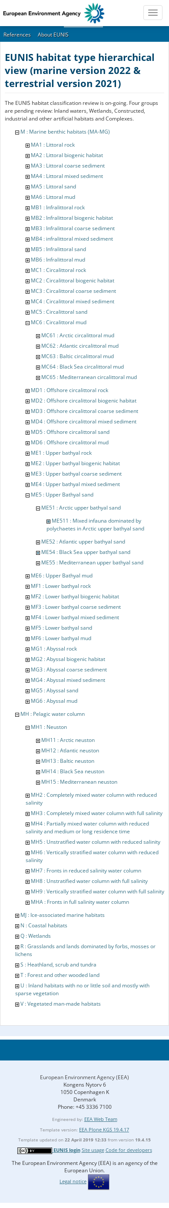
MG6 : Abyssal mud (54, 701)
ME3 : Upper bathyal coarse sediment (76, 473)
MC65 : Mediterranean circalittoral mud (89, 377)
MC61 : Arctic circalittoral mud (77, 335)
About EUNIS (53, 34)
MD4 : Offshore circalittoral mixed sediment (83, 421)
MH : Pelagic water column (52, 714)
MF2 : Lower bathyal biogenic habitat (75, 596)
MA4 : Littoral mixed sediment (67, 176)
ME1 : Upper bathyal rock (61, 452)
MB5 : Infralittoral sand (58, 249)
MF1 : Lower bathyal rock (61, 586)
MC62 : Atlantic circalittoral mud (80, 345)
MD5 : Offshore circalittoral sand (70, 432)
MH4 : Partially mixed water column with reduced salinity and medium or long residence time (87, 827)
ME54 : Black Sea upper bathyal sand (85, 552)
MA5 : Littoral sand (53, 186)
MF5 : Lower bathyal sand (61, 627)
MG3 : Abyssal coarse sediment (69, 669)
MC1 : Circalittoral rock (58, 270)
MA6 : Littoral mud (53, 197)
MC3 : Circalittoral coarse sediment (73, 291)
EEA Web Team (100, 1119)
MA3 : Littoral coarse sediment (68, 165)
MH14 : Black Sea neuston (72, 771)
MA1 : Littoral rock (53, 144)
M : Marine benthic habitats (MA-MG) (65, 131)
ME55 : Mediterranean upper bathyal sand (92, 562)
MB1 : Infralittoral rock (58, 207)
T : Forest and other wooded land (59, 975)
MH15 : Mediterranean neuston (79, 781)
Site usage (93, 1150)
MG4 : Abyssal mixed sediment (68, 680)
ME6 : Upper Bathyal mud (62, 575)
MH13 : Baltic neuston (67, 761)
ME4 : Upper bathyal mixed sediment (75, 484)
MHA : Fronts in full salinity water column (80, 902)
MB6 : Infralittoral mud (58, 259)
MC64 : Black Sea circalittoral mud (82, 366)
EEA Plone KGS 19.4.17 (104, 1129)
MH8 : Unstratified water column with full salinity (89, 881)
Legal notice (73, 1181)
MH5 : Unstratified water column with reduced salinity (95, 842)
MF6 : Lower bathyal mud (61, 638)
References (17, 34)
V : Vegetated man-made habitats (60, 1003)
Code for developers (129, 1150)
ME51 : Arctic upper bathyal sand (81, 507)
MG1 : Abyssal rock (54, 648)
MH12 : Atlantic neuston (70, 750)
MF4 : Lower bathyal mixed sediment (75, 617)
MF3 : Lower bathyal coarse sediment (76, 607)
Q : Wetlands (35, 936)
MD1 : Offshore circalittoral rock (69, 390)
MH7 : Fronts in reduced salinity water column (86, 870)
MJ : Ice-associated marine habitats (62, 915)
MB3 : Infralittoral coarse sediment (73, 228)
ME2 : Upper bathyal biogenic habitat (75, 463)
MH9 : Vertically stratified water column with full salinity (97, 891)
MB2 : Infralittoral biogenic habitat (72, 217)
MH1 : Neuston (49, 727)
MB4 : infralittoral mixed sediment (72, 238)
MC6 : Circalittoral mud (58, 322)
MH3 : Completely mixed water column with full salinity (96, 813)
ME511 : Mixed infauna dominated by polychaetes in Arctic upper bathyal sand (95, 524)
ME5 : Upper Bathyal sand (62, 494)
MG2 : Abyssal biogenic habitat (68, 659)
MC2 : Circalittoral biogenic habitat (72, 280)
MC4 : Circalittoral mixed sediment (72, 301)
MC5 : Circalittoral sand (59, 311)
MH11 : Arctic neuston (68, 740)
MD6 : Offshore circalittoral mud (70, 442)
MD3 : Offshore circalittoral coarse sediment (84, 411)
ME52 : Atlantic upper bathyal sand (83, 541)
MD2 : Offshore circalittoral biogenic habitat (83, 400)
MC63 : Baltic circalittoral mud (77, 356)
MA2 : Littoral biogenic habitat (67, 155)
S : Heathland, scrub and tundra (58, 964)
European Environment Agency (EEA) (84, 1077)
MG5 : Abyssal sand (54, 690)
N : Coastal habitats (43, 925)
